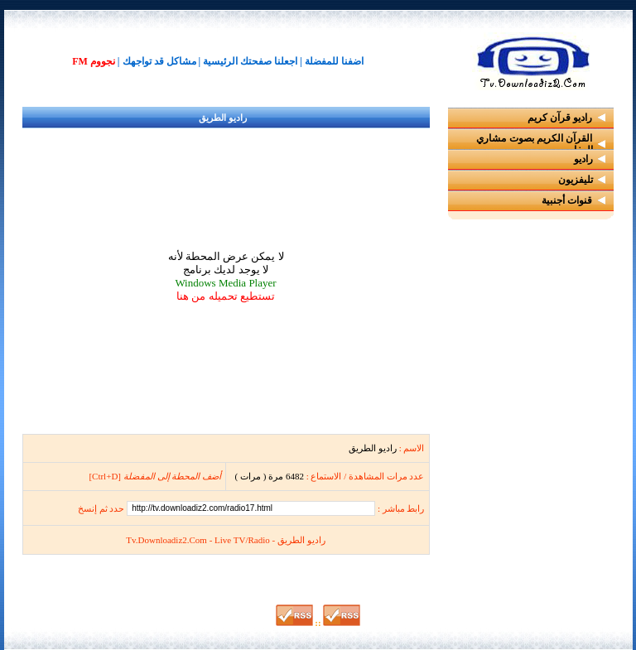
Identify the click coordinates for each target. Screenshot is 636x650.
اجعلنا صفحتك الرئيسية (250, 61)
